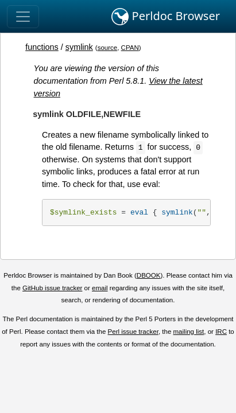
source (108, 47)
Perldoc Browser (165, 16)
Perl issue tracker (133, 331)
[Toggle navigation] (23, 16)
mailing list (188, 331)
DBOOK (149, 275)
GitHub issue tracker (52, 288)
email (100, 288)
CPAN (130, 47)
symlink (79, 47)
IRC (221, 331)
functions (42, 47)
